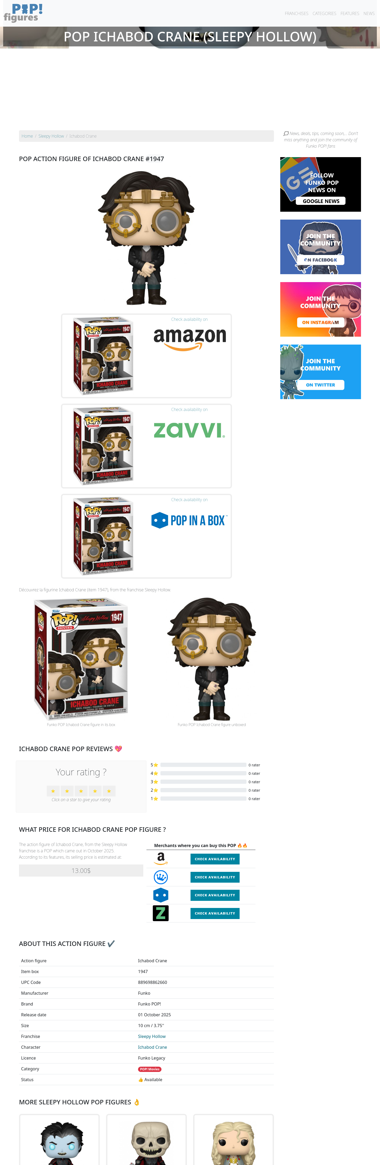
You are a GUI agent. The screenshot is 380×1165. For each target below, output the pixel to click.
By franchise (186, 1147)
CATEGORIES (324, 13)
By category (239, 1147)
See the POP (59, 1079)
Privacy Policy (255, 1158)
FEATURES (349, 13)
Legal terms (228, 1158)
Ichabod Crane (152, 895)
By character (212, 1147)
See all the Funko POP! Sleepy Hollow (146, 1103)
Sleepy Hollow (152, 884)
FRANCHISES (296, 13)
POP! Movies (149, 917)
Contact (207, 1158)
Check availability (215, 706)
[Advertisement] (190, 91)
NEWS (369, 13)
